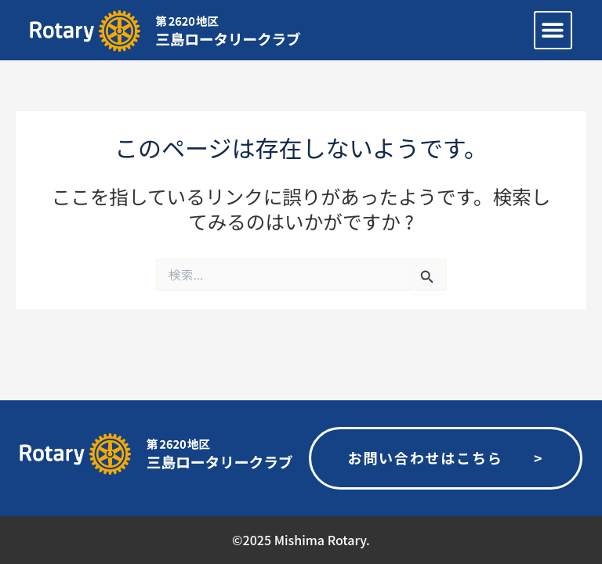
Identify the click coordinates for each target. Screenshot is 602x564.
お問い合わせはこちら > (445, 457)
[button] (553, 30)
